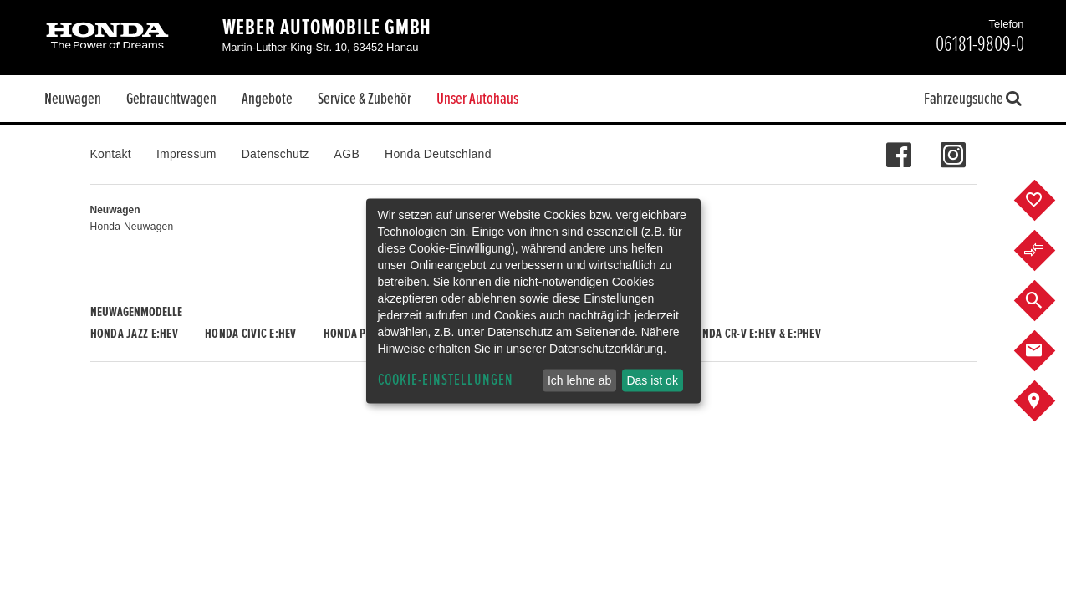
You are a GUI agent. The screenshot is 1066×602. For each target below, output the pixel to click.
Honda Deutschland (438, 154)
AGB (347, 154)
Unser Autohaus (477, 98)
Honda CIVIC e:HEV (251, 333)
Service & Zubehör (364, 98)
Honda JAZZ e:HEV (134, 333)
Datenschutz (275, 154)
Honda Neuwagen (132, 226)
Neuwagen (72, 98)
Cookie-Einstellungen (445, 380)
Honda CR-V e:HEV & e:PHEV (754, 333)
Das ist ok (651, 380)
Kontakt (110, 154)
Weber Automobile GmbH (327, 27)
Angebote (267, 98)
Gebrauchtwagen (171, 98)
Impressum (186, 154)
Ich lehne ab (579, 380)
